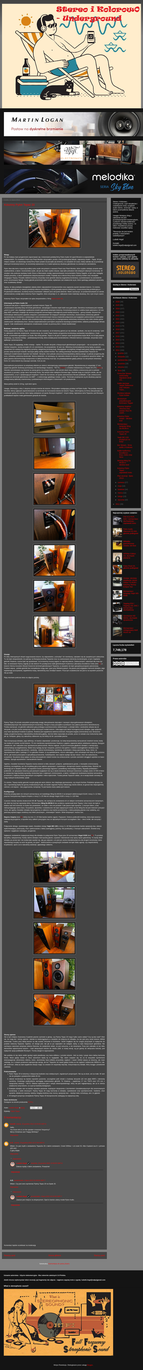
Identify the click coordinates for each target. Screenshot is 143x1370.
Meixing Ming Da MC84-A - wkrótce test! (123, 463)
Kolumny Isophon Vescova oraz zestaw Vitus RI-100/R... (124, 409)
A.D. (11, 1143)
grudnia (121, 353)
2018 (118, 329)
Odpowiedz (14, 1135)
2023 (118, 312)
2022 (118, 316)
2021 (118, 319)
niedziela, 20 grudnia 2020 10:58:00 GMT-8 (46, 1163)
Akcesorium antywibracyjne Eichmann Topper (125, 401)
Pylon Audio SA (57, 299)
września (121, 364)
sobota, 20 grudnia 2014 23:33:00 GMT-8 (31, 1124)
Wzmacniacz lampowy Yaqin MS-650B (131, 593)
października (123, 360)
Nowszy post (9, 1255)
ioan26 (12, 1124)
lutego (120, 496)
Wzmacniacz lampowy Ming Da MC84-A (123, 426)
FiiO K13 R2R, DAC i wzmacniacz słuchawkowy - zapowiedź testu (130, 520)
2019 (118, 326)
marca (120, 493)
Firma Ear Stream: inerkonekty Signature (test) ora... (124, 376)
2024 (118, 309)
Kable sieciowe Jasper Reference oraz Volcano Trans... (125, 386)
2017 (118, 333)
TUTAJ (62, 368)
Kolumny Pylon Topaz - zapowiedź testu (124, 470)
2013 (118, 347)
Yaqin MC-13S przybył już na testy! (123, 439)
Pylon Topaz (15, 1111)
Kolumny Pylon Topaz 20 (123, 433)
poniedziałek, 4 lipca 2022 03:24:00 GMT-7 (46, 1196)
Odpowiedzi (17, 1159)
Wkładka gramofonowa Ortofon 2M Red (129, 543)
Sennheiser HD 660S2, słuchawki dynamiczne (130, 618)
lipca (120, 370)
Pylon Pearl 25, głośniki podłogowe (130, 567)
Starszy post (99, 1255)
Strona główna (54, 1255)
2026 (118, 302)
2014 (118, 343)
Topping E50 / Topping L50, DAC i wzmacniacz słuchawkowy (131, 607)
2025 (118, 305)
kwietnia (121, 489)
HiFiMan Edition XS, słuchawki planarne (129, 556)
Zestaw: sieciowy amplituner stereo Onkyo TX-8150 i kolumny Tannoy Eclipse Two (130, 582)
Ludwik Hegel (21, 1163)
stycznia (121, 500)
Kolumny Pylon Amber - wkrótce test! (124, 418)
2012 (118, 350)
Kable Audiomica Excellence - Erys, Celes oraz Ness (124, 454)
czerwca (121, 482)
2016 (118, 336)
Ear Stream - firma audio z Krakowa (124, 446)
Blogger (90, 1365)
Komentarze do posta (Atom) (58, 1264)
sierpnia (121, 367)
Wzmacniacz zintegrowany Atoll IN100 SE (130, 630)
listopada (121, 357)
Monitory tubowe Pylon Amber (123, 394)
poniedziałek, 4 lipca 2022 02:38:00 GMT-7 (29, 1180)
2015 (118, 340)
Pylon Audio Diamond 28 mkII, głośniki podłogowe (130, 531)
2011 (118, 504)
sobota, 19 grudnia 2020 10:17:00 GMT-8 (29, 1143)
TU (100, 664)
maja (120, 486)
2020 (118, 322)
